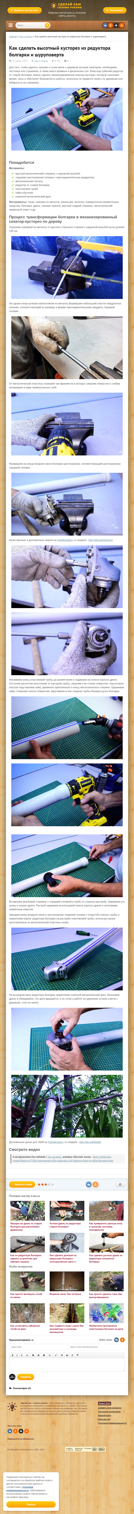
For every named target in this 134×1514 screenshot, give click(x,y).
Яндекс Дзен (104, 1403)
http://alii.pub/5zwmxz (100, 540)
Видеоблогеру (104, 1415)
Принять (31, 1504)
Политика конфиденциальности (112, 1423)
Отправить (25, 1376)
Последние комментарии (109, 1411)
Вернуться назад (22, 1184)
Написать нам (104, 1419)
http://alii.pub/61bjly (90, 1142)
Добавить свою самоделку (109, 1407)
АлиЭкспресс (65, 540)
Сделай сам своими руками (67, 5)
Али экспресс (55, 1156)
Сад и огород (41, 60)
